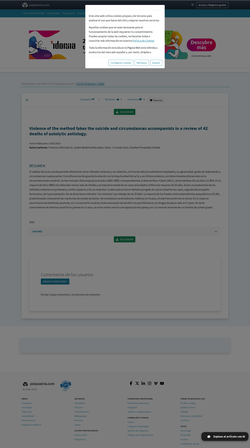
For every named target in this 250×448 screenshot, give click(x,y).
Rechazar (142, 62)
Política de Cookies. (143, 40)
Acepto (156, 62)
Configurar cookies (121, 62)
